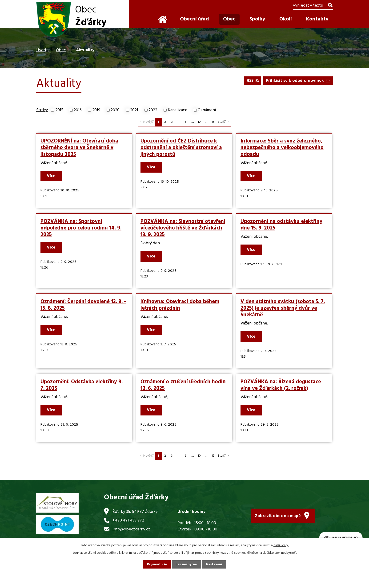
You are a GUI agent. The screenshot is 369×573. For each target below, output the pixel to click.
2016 (78, 110)
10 (199, 121)
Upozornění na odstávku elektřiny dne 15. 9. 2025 (281, 224)
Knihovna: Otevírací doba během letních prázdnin (179, 304)
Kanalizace (177, 110)
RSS (253, 80)
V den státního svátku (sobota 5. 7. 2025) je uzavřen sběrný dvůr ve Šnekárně (283, 308)
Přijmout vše (157, 564)
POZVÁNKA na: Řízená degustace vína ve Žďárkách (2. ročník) (281, 385)
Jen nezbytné (186, 564)
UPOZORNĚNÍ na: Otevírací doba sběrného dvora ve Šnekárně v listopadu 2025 (79, 147)
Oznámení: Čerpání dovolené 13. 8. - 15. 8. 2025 (83, 304)
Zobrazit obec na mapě (278, 516)
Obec (61, 50)
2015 (59, 110)
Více (51, 176)
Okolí (285, 19)
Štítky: (42, 110)
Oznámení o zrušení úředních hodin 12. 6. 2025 (183, 385)
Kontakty (317, 19)
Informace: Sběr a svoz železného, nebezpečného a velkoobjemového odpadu (282, 147)
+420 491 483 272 (128, 520)
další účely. (281, 545)
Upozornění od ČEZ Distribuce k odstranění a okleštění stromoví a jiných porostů (181, 147)
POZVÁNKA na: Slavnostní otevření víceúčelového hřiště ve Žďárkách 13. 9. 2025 (182, 228)
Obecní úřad (194, 19)
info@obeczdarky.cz (131, 529)
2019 (96, 110)
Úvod (41, 50)
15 (213, 121)
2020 (115, 110)
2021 (134, 110)
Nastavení (214, 564)
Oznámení (207, 110)
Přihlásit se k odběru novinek (298, 80)
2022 (152, 110)
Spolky (257, 19)
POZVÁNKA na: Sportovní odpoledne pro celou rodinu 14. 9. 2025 (80, 228)
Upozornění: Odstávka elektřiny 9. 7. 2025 (81, 385)
